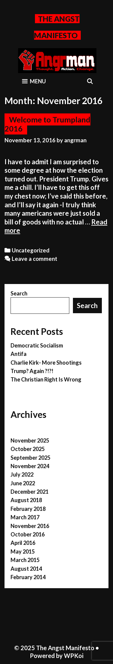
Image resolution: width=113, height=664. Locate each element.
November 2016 (30, 526)
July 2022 (22, 474)
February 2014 (28, 577)
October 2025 (28, 449)
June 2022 (23, 483)
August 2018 (26, 500)
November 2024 (30, 466)
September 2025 (30, 457)
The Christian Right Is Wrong (46, 379)
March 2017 (25, 517)
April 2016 (23, 542)
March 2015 (25, 560)
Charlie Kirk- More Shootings (46, 362)
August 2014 (26, 568)
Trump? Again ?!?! (32, 371)
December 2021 (30, 491)
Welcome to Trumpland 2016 (47, 124)
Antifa (19, 354)
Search (19, 293)
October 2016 (28, 534)
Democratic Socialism (37, 345)
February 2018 (28, 508)
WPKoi (73, 655)
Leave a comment (34, 258)
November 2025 (30, 440)
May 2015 (23, 551)
